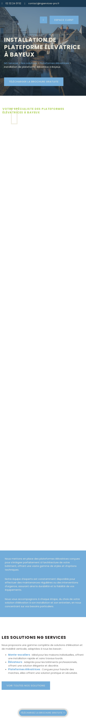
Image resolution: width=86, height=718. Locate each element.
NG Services (11, 63)
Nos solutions (29, 63)
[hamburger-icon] (43, 20)
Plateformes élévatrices (54, 63)
